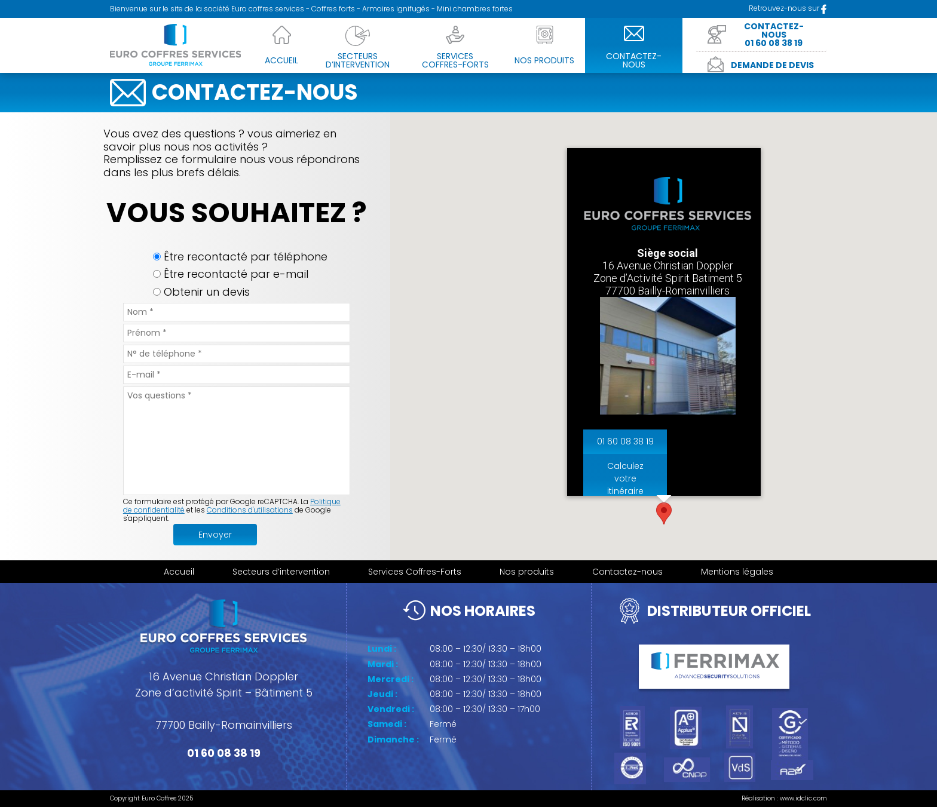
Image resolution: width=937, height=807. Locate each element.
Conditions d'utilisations (250, 510)
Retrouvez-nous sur (788, 8)
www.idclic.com (803, 798)
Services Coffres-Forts (414, 572)
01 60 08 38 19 (624, 442)
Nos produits (527, 572)
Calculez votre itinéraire (625, 479)
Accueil (179, 572)
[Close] (746, 162)
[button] (664, 513)
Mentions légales (737, 572)
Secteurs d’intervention (281, 572)
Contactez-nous (627, 572)
